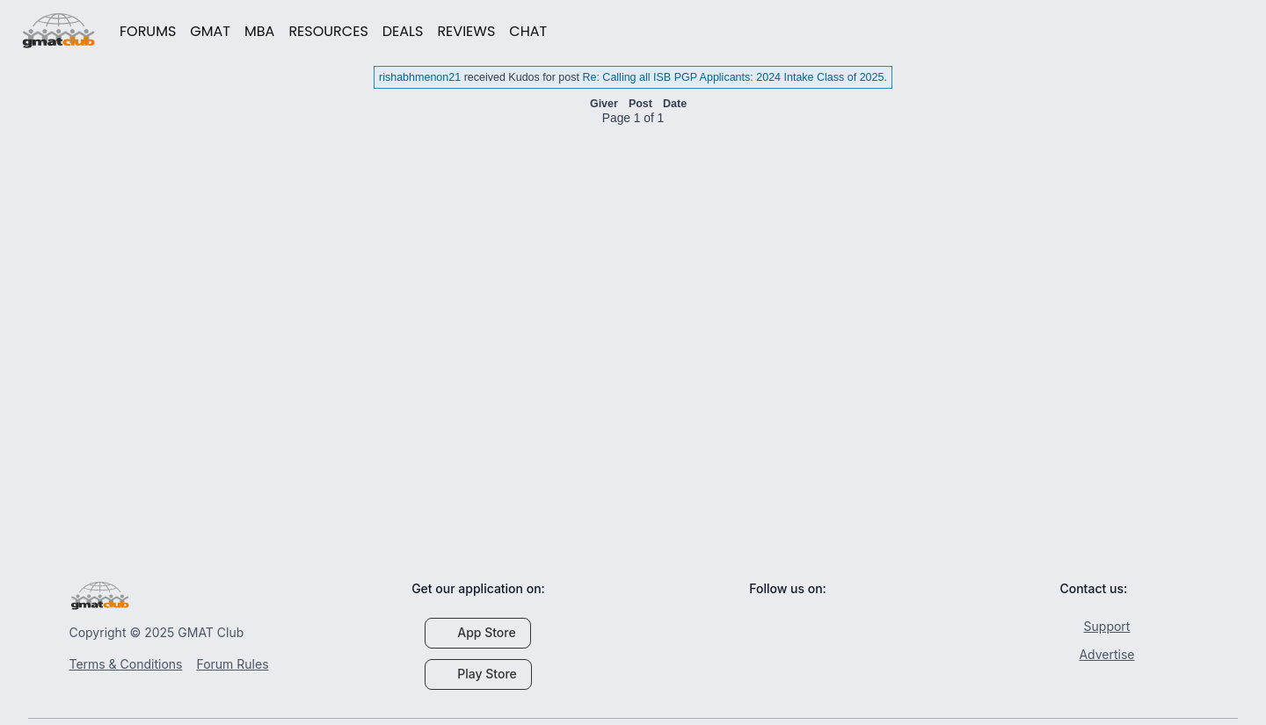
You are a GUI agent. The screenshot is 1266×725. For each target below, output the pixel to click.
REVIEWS (466, 31)
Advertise (1096, 654)
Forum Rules (232, 663)
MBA (259, 31)
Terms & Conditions (125, 663)
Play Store (478, 673)
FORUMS (148, 31)
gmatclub (58, 30)
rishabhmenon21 (420, 77)
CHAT (528, 31)
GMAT (210, 31)
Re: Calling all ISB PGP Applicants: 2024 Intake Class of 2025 (733, 77)
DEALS (403, 31)
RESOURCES (327, 31)
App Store (477, 632)
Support (1098, 626)
